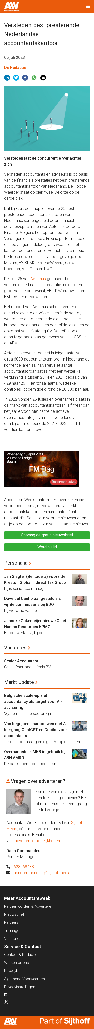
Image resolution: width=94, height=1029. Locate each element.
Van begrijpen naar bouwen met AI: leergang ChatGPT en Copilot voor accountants (36, 729)
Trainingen (12, 930)
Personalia (15, 563)
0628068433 (22, 866)
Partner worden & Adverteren (28, 906)
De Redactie (15, 67)
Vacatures (15, 648)
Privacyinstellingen (19, 987)
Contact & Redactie (20, 954)
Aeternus (38, 278)
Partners (11, 922)
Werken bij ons (16, 962)
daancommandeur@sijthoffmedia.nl (42, 872)
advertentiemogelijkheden (37, 840)
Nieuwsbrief (14, 914)
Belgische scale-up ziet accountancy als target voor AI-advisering (33, 701)
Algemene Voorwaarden (24, 978)
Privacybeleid (15, 970)
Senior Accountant (21, 661)
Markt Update (19, 682)
